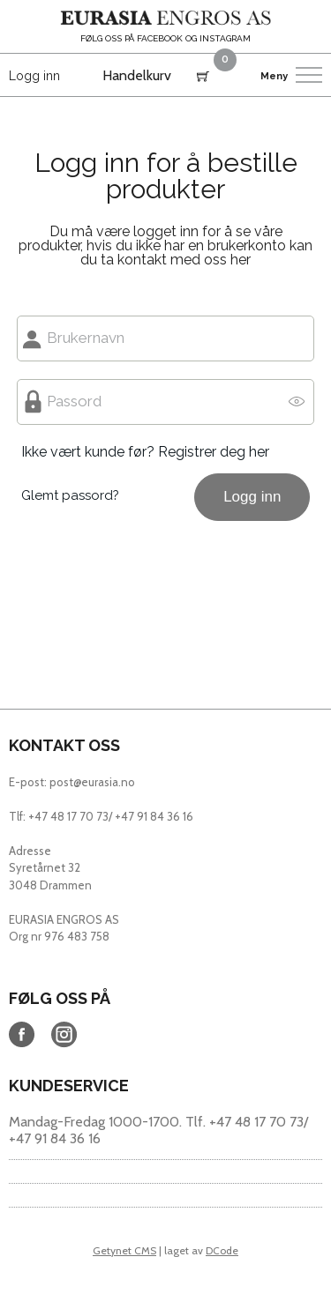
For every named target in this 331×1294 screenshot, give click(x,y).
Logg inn (34, 76)
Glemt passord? (70, 495)
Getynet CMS (124, 1250)
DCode (222, 1250)
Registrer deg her (213, 451)
